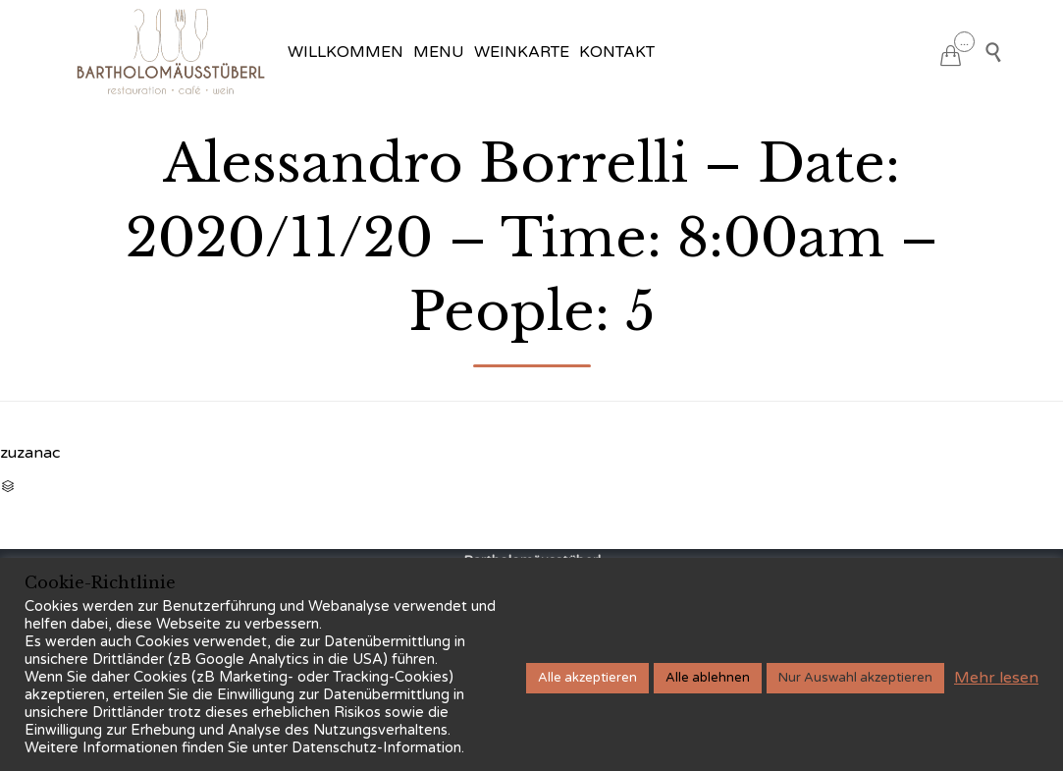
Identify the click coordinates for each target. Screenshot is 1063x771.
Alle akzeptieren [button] (587, 678)
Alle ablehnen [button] (707, 678)
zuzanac (30, 453)
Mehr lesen (996, 678)
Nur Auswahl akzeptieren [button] (855, 678)
